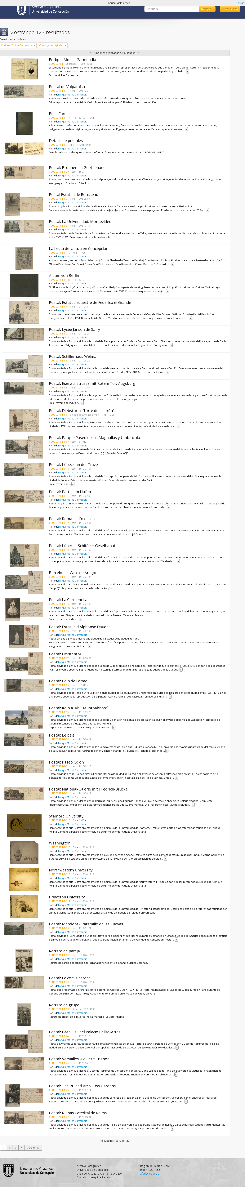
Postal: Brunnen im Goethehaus (77, 167)
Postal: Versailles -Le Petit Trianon (79, 1058)
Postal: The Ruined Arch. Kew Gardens (82, 1085)
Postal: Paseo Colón (66, 762)
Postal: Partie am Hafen (70, 491)
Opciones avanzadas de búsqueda (115, 53)
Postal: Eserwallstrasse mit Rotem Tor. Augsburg (92, 383)
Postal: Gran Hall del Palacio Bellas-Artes (84, 1031)
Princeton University (67, 897)
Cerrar (240, 3)
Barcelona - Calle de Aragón (73, 572)
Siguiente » (33, 1147)
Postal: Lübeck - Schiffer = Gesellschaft (83, 545)
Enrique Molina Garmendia (72, 59)
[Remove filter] (34, 45)
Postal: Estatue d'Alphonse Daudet (79, 626)
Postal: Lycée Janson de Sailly (74, 329)
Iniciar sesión (230, 9)
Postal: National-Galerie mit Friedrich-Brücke (88, 789)
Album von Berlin (64, 275)
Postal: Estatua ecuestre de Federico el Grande (90, 302)
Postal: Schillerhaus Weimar (73, 356)
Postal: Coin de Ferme (68, 681)
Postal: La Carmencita (68, 599)
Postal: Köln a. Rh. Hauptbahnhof (78, 708)
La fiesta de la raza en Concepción (78, 248)
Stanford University (66, 816)
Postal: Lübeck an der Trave (73, 464)
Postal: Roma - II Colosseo (72, 518)
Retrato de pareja (64, 951)
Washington (59, 843)
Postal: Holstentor (65, 654)
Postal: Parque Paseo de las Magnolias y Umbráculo (94, 437)
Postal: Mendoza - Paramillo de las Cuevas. (86, 924)
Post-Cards (59, 113)
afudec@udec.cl (149, 1173)
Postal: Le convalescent (69, 978)
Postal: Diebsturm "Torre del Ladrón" (81, 410)
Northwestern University (71, 870)
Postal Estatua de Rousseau (73, 194)
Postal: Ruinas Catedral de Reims (78, 1112)
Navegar (206, 9)
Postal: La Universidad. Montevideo (80, 221)
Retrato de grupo (64, 1005)
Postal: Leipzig (61, 735)
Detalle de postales (66, 140)
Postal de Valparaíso (67, 86)
